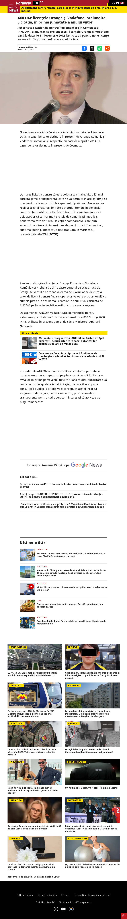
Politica (41, 583)
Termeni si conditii (47, 895)
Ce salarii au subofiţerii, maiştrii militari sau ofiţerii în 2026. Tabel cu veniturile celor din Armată (32, 752)
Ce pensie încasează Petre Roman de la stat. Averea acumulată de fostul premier (63, 485)
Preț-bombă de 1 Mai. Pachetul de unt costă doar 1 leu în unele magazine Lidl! (71, 622)
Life (39, 600)
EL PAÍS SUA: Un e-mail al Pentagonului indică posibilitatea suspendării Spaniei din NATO (32, 674)
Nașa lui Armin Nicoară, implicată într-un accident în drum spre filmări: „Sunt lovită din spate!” (33, 790)
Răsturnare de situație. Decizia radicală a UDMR (34, 877)
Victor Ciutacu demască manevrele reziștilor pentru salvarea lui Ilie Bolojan (72, 588)
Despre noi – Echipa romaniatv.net (92, 895)
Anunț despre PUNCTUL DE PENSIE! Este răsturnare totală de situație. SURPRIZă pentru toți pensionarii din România (61, 495)
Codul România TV (45, 902)
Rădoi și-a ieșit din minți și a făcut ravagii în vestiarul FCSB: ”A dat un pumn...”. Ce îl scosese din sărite (91, 829)
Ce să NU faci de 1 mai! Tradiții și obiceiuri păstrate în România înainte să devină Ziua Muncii (31, 867)
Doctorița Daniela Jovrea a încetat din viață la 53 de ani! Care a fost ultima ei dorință (34, 827)
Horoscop (42, 549)
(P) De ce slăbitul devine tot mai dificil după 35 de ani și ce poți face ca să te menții (92, 865)
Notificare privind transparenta (75, 902)
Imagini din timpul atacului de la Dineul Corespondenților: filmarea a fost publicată (89, 750)
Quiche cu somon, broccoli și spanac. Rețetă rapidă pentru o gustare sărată (70, 605)
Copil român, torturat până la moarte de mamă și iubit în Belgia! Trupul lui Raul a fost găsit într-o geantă (92, 675)
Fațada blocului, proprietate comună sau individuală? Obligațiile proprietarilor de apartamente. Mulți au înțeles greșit (87, 714)
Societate (42, 566)
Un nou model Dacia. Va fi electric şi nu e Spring (91, 788)
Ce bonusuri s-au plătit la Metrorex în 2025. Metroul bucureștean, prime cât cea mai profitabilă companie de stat (31, 714)
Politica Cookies (25, 895)
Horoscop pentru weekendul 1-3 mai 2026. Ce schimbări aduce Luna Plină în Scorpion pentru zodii (71, 554)
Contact (65, 895)
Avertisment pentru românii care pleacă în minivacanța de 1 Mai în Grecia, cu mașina (69, 9)
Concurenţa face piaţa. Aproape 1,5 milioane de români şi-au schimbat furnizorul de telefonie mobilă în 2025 (72, 356)
